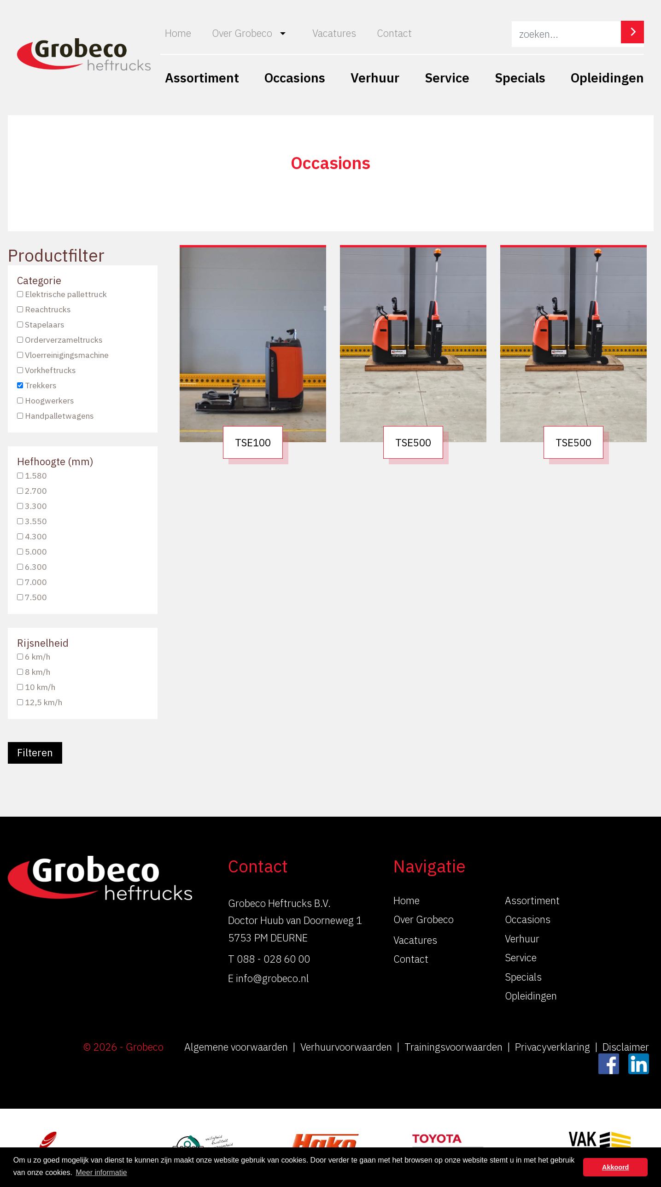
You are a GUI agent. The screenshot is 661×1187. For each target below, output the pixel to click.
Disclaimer (626, 1046)
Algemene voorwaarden (236, 1046)
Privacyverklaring (552, 1046)
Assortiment (202, 77)
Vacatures (334, 33)
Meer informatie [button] (101, 1172)
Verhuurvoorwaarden (346, 1046)
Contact (394, 33)
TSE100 (253, 442)
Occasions (294, 77)
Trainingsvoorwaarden (453, 1046)
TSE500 (413, 442)
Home (178, 33)
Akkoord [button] (615, 1167)
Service (447, 77)
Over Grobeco (242, 33)
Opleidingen (607, 77)
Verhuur (375, 77)
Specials (520, 77)
